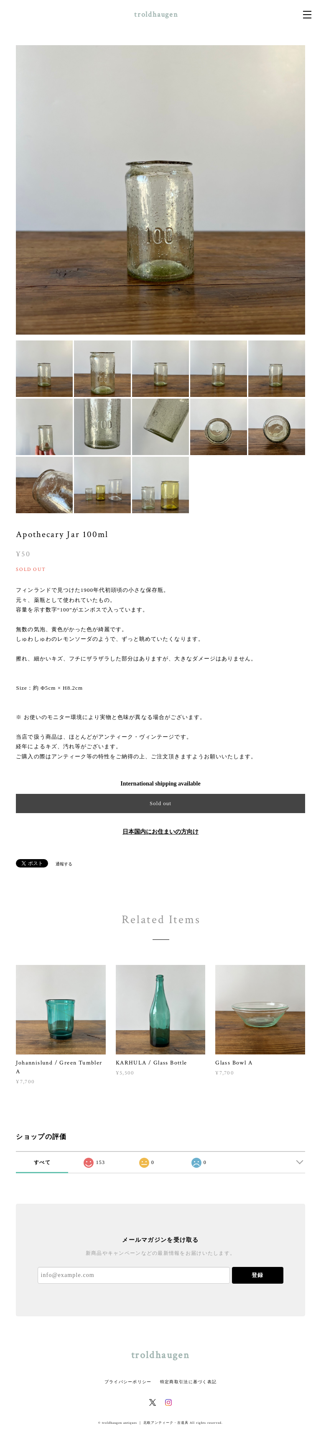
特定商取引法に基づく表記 (188, 1381)
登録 (257, 1275)
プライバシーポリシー (128, 1381)
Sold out (160, 803)
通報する (64, 864)
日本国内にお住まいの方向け (160, 832)
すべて (42, 1162)
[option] (160, 190)
